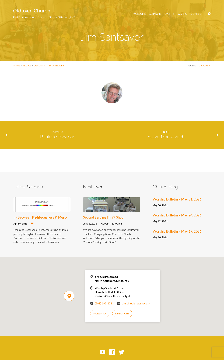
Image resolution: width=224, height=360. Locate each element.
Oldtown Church (44, 13)
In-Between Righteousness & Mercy (40, 217)
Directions (122, 313)
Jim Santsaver (56, 65)
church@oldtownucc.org (136, 303)
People (27, 65)
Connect (197, 14)
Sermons (155, 14)
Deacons (39, 65)
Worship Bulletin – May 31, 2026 (177, 199)
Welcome (139, 14)
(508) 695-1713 (104, 303)
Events (169, 14)
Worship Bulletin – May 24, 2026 (177, 215)
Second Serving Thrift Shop (103, 217)
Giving (182, 14)
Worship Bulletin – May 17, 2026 (177, 231)
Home (16, 65)
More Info (99, 313)
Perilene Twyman (57, 136)
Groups (205, 65)
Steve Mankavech (166, 136)
